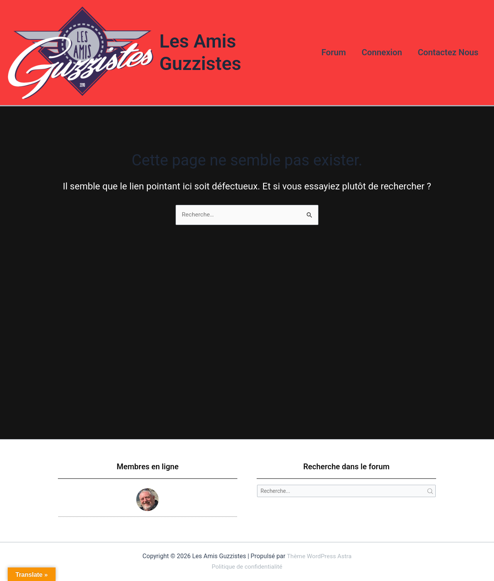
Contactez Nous (447, 51)
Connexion (380, 51)
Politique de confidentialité (247, 566)
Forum (330, 51)
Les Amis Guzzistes (198, 52)
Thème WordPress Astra (319, 556)
